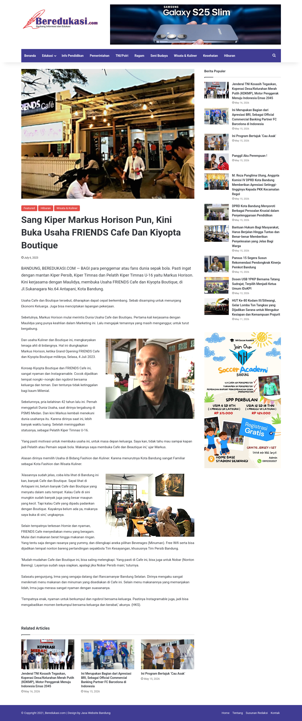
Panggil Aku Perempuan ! (249, 155)
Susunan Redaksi (257, 713)
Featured (29, 208)
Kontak (275, 713)
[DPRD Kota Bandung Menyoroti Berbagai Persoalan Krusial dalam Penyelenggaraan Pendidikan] (216, 212)
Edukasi (47, 55)
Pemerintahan (99, 55)
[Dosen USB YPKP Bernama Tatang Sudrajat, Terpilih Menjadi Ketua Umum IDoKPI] (216, 285)
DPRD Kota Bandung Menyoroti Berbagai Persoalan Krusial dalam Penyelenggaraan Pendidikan (255, 210)
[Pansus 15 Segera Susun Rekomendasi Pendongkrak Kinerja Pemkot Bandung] (216, 264)
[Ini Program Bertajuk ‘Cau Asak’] (167, 654)
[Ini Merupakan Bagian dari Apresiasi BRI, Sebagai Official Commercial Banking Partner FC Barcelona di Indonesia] (107, 654)
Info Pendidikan (73, 55)
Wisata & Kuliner (185, 55)
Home (225, 713)
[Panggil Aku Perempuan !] (216, 161)
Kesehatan (210, 55)
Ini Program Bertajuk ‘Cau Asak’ (163, 673)
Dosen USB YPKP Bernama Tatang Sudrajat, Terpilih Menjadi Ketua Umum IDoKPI (256, 283)
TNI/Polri (122, 55)
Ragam (139, 55)
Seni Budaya (159, 55)
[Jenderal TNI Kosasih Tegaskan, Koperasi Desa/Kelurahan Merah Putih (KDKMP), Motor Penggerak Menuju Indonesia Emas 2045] (48, 654)
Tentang (237, 713)
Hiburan (229, 55)
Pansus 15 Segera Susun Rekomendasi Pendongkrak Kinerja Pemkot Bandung (256, 262)
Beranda (30, 55)
